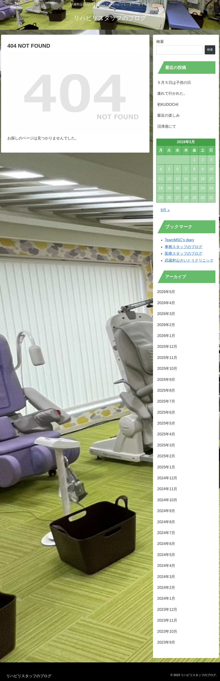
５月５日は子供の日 (174, 82)
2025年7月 (166, 401)
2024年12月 (167, 478)
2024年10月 (167, 500)
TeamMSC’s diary (179, 240)
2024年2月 (166, 587)
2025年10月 (167, 368)
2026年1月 (166, 336)
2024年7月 (166, 533)
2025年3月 (166, 445)
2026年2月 (166, 325)
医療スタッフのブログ (183, 253)
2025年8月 (166, 390)
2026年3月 (166, 314)
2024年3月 (166, 577)
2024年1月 (166, 598)
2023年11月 (167, 620)
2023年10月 (167, 631)
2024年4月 (166, 566)
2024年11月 (167, 489)
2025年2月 (166, 456)
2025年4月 (166, 434)
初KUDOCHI (167, 104)
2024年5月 (166, 555)
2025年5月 (166, 423)
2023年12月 (167, 609)
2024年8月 (166, 522)
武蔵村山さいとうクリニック (189, 260)
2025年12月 (167, 346)
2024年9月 (166, 511)
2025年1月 (166, 467)
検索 (160, 42)
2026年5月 (166, 292)
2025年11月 (167, 358)
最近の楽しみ (168, 115)
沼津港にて (166, 126)
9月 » (165, 210)
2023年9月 (166, 642)
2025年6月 (166, 412)
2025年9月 (166, 379)
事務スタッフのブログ (183, 247)
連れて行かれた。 (172, 93)
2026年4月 (166, 303)
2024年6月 (166, 544)
